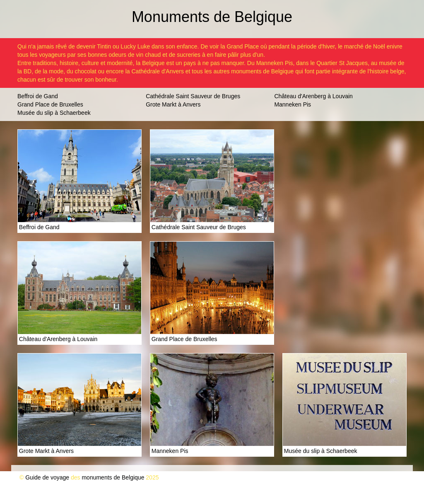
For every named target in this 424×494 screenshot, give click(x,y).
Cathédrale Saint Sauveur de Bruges (193, 96)
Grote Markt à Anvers (173, 104)
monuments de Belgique (113, 477)
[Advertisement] (344, 181)
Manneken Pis (292, 104)
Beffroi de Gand (37, 96)
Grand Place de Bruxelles (50, 104)
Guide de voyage (47, 477)
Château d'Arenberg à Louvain (313, 96)
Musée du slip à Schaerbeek (54, 112)
